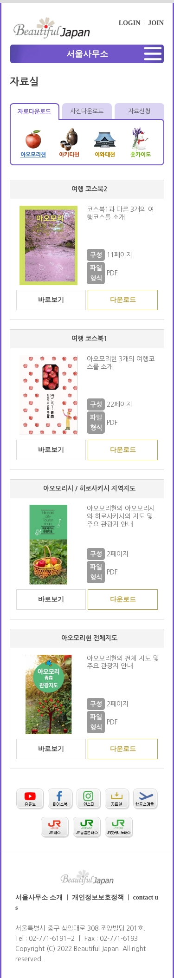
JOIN (155, 23)
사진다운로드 (86, 111)
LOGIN (130, 23)
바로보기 (51, 299)
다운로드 (123, 299)
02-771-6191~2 (52, 938)
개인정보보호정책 (98, 897)
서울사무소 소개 (39, 897)
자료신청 (139, 111)
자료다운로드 (35, 112)
